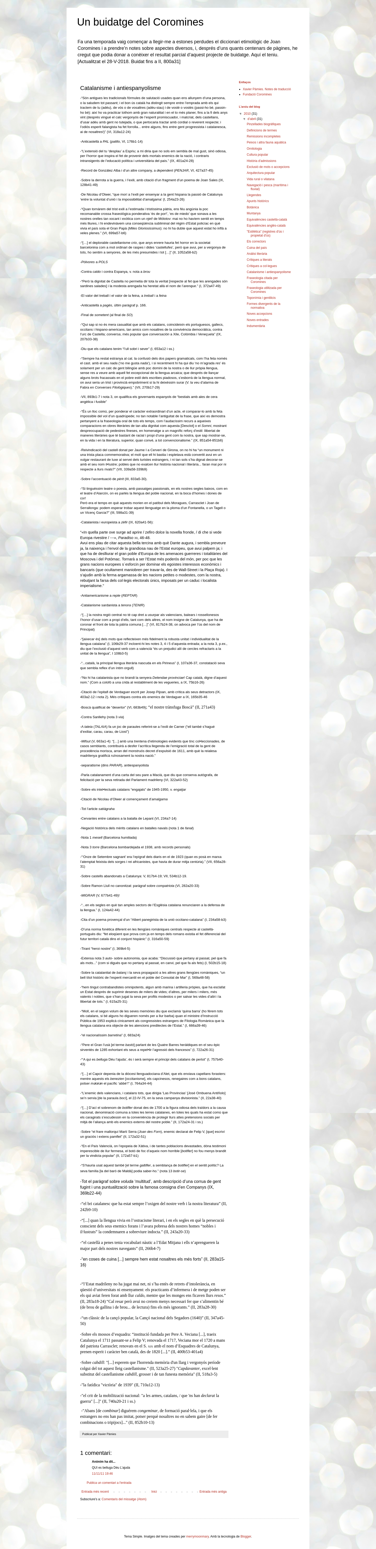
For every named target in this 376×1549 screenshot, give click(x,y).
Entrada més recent (95, 1491)
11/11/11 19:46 (102, 1473)
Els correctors (256, 241)
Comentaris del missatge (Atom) (124, 1499)
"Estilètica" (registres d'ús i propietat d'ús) (265, 233)
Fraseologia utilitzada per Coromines (264, 289)
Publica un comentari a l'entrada (109, 1483)
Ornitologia (254, 148)
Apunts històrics (258, 201)
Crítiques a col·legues (262, 266)
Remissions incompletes (263, 136)
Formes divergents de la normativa (263, 305)
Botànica (253, 207)
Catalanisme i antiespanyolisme (269, 272)
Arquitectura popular (261, 173)
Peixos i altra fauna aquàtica (266, 142)
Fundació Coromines (257, 94)
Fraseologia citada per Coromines (262, 279)
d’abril (252, 119)
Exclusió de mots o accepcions (268, 167)
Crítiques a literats (259, 260)
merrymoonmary (197, 1536)
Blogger (245, 1536)
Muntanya (254, 213)
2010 (248, 114)
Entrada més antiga (213, 1491)
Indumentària (256, 326)
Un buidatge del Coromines (140, 22)
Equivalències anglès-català (266, 225)
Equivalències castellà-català (267, 219)
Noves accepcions (259, 314)
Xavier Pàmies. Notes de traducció (267, 89)
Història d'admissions (261, 161)
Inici (154, 1491)
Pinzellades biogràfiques (264, 124)
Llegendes (254, 195)
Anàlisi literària (257, 254)
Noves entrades (258, 320)
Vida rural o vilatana (260, 179)
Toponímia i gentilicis (261, 298)
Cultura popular (257, 154)
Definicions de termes (262, 130)
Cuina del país (257, 248)
